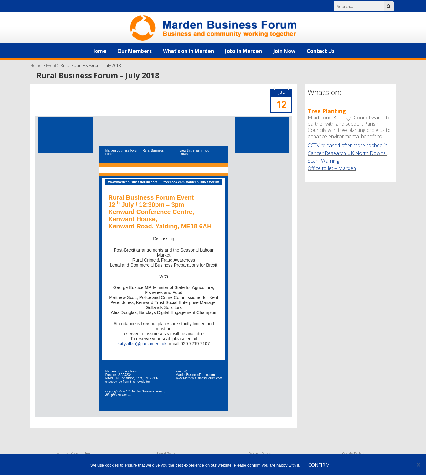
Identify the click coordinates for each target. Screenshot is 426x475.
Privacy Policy (260, 454)
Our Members (134, 51)
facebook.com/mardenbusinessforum (191, 182)
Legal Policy (166, 454)
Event (51, 65)
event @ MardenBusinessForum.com (195, 373)
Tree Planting (327, 111)
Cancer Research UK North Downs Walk (352, 153)
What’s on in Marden (188, 51)
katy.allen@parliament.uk (142, 343)
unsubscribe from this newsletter (127, 381)
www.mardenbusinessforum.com (132, 182)
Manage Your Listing (73, 454)
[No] (418, 465)
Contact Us (320, 51)
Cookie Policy (353, 454)
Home (98, 51)
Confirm (318, 465)
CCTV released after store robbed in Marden (357, 145)
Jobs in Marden (243, 51)
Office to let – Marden (332, 168)
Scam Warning (323, 160)
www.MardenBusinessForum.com (199, 378)
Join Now (284, 51)
